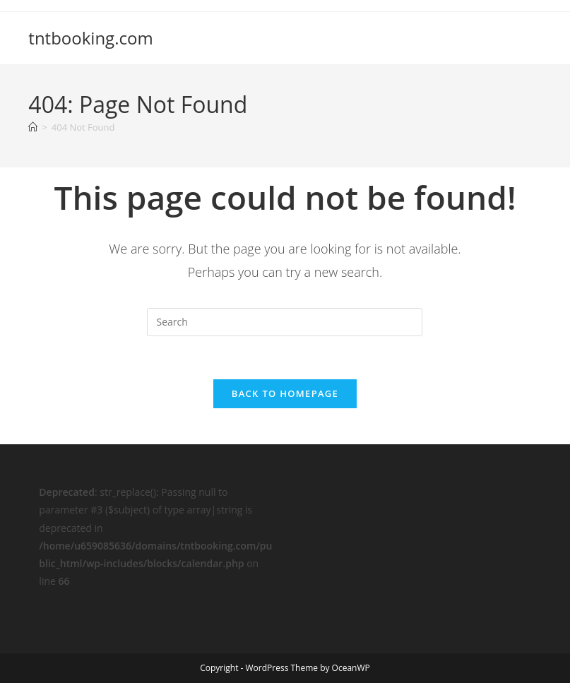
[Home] (32, 127)
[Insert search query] (284, 322)
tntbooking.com (90, 37)
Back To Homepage (285, 393)
